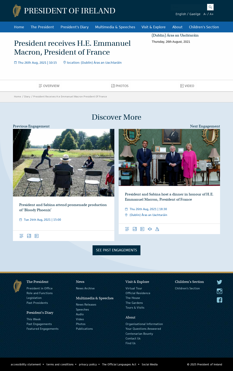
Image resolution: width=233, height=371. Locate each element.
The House (133, 298)
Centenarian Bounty (139, 334)
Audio (80, 314)
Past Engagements (39, 324)
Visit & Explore (154, 27)
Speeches (82, 309)
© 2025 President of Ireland (204, 364)
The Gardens (134, 303)
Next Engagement (205, 126)
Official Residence (138, 293)
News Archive (85, 288)
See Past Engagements (116, 250)
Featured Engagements (42, 329)
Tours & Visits (135, 307)
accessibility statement (26, 364)
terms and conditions (60, 364)
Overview (50, 87)
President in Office (40, 288)
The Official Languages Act (119, 364)
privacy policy (88, 364)
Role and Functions (40, 293)
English (181, 14)
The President (42, 27)
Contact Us (133, 338)
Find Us (130, 343)
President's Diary (75, 27)
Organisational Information (144, 324)
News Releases (86, 304)
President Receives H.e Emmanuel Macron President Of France (70, 96)
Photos (121, 87)
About (177, 27)
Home (19, 27)
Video (188, 87)
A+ (212, 14)
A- (204, 14)
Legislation (34, 298)
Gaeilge (194, 14)
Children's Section (204, 27)
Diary (27, 96)
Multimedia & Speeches (115, 27)
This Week (34, 319)
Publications (84, 329)
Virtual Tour (134, 288)
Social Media (150, 364)
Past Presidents (37, 303)
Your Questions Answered (143, 329)
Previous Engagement (31, 126)
